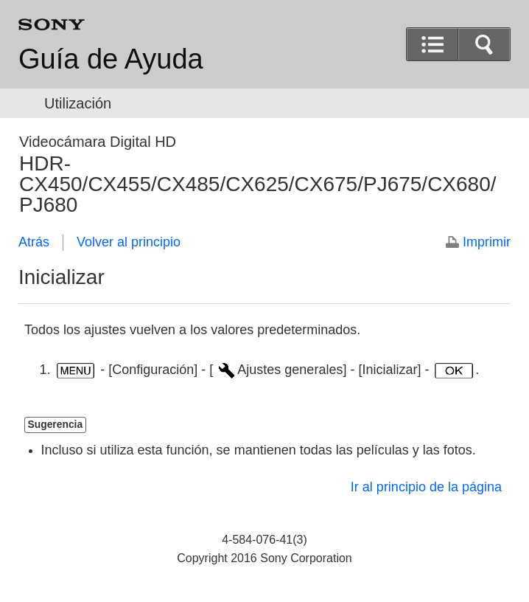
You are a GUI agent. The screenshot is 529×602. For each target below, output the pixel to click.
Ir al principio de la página (426, 487)
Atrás (33, 242)
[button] (484, 44)
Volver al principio (129, 242)
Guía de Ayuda (110, 59)
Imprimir (487, 242)
